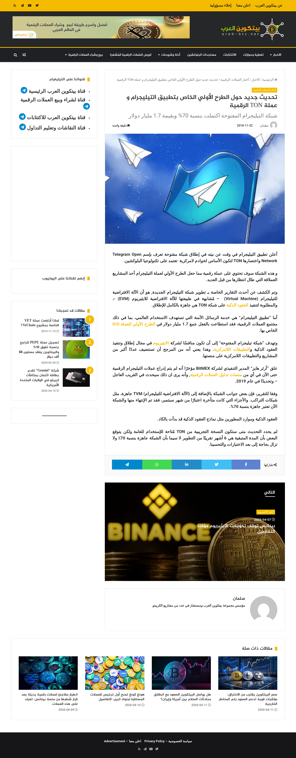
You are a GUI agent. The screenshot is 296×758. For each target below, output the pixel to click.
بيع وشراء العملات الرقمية (85, 55)
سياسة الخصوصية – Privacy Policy (168, 741)
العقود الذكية (237, 305)
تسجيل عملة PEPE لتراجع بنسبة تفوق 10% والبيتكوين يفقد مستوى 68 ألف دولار (39, 350)
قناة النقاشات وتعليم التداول (56, 127)
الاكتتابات (229, 55)
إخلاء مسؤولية (220, 5)
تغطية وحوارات (253, 55)
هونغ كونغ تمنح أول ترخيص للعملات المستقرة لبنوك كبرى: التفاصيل (117, 697)
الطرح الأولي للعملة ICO (133, 324)
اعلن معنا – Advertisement (122, 741)
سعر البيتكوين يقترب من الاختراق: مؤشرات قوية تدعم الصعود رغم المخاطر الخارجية (248, 699)
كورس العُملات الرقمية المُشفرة (131, 55)
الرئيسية (269, 79)
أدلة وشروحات (170, 55)
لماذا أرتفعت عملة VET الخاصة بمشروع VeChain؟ (40, 323)
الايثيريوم (161, 342)
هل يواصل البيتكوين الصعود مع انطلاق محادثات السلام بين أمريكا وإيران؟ (182, 697)
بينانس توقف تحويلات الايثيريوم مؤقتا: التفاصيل (235, 529)
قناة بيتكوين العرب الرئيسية (57, 91)
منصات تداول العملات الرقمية (216, 374)
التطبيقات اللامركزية (232, 349)
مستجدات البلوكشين (201, 55)
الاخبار (277, 55)
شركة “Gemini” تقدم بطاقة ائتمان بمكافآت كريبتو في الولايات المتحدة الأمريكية (39, 378)
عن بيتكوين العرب (268, 5)
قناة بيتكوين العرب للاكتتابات (55, 117)
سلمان (264, 125)
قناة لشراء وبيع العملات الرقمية (52, 99)
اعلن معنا (243, 5)
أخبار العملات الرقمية (234, 79)
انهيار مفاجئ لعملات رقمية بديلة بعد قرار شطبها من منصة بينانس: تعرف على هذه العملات (49, 699)
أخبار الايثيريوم (266, 512)
